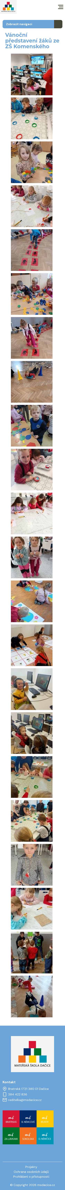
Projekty (31, 1166)
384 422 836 (15, 1094)
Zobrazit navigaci (19, 24)
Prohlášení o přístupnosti (31, 1176)
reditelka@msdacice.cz (22, 1100)
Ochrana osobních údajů (31, 1171)
